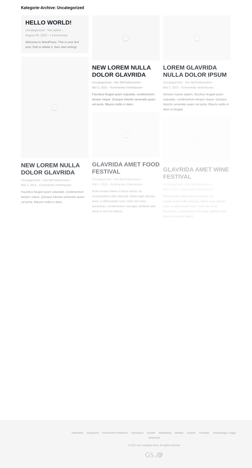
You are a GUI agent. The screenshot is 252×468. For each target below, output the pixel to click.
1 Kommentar (59, 35)
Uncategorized (35, 30)
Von (54, 30)
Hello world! (48, 22)
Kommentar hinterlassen (126, 87)
